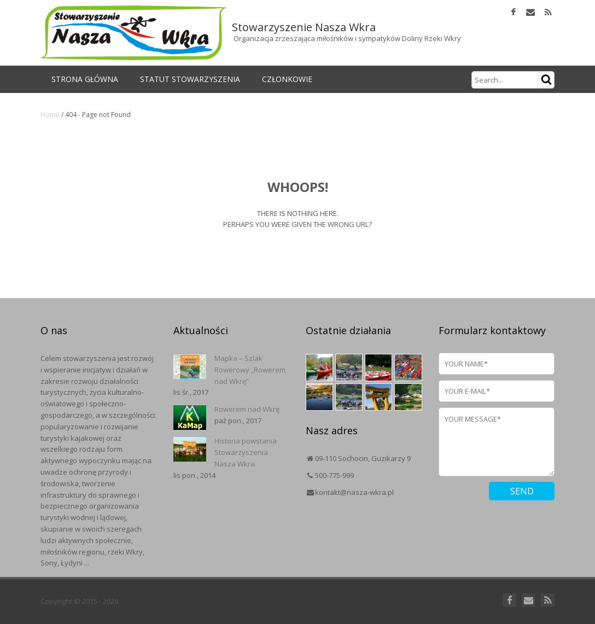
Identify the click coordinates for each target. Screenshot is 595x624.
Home (50, 114)
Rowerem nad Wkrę (246, 409)
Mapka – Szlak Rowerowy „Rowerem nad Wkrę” (249, 369)
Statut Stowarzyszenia (190, 79)
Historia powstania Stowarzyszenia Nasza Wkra (245, 452)
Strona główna (84, 79)
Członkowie (287, 79)
